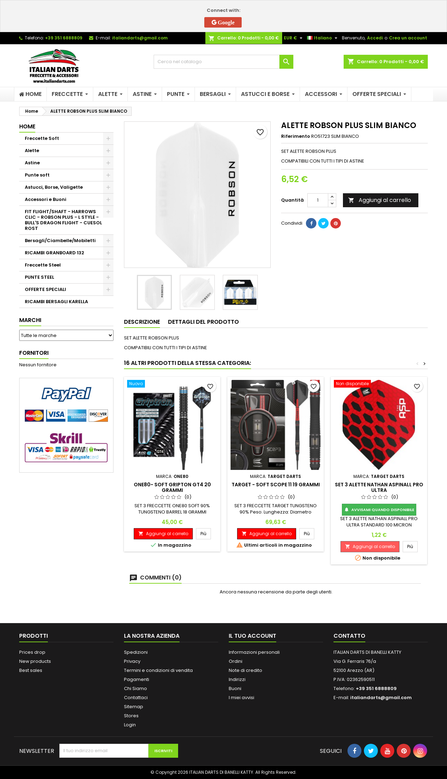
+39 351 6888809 (63, 38)
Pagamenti (136, 679)
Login (130, 724)
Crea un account (408, 38)
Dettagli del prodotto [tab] (203, 322)
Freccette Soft (42, 138)
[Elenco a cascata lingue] (323, 38)
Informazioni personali (254, 652)
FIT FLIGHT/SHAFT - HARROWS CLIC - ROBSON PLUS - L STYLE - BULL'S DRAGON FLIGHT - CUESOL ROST (63, 220)
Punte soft (37, 175)
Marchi (30, 320)
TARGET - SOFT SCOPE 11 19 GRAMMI (276, 484)
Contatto (349, 636)
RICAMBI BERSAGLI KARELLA (56, 301)
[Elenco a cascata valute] (294, 38)
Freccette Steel (43, 265)
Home (27, 126)
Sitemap (133, 706)
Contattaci (136, 697)
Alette (32, 150)
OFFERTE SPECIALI (45, 289)
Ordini (235, 661)
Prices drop (32, 652)
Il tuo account (252, 636)
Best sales (30, 670)
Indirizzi (237, 679)
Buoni (235, 688)
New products (35, 661)
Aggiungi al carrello (379, 200)
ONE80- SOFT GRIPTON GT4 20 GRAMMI (172, 487)
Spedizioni (136, 652)
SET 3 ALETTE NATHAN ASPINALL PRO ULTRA (379, 487)
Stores (131, 715)
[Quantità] (317, 200)
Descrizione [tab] (142, 322)
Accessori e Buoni (45, 199)
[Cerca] (223, 62)
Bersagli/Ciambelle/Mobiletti (60, 240)
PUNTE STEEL (39, 277)
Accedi (375, 38)
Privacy (132, 661)
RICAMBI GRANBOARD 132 (54, 252)
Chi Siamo (135, 688)
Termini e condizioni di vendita (158, 670)
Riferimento (295, 136)
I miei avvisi (241, 697)
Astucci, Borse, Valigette (54, 187)
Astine (32, 162)
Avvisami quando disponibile (379, 509)
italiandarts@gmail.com (140, 38)
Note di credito (245, 670)
